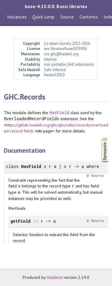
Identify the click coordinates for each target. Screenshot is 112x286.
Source (67, 17)
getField (20, 221)
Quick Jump (43, 17)
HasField (59, 113)
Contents (88, 17)
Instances (17, 17)
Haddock (54, 277)
